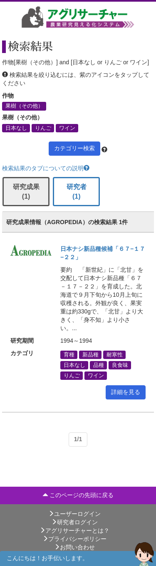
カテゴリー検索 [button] (74, 148)
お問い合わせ (74, 547)
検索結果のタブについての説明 (45, 168)
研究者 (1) (77, 191)
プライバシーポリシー (74, 539)
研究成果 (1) (26, 191)
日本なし (16, 128)
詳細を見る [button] (125, 392)
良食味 (120, 365)
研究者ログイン (74, 522)
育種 (69, 354)
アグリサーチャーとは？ (74, 530)
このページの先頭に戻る (78, 495)
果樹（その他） (24, 106)
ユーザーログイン (74, 513)
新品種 (90, 354)
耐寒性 (114, 354)
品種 (98, 365)
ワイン (67, 128)
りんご (43, 128)
